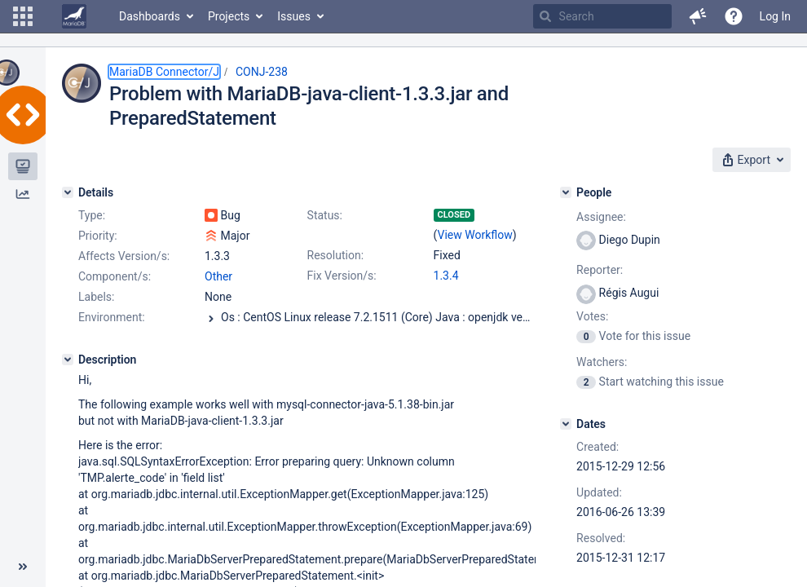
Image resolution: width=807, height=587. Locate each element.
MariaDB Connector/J (164, 71)
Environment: (111, 317)
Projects (228, 16)
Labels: (96, 296)
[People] (565, 192)
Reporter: (599, 269)
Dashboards (149, 16)
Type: (91, 215)
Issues (294, 16)
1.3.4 (446, 275)
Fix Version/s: (342, 275)
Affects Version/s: (124, 256)
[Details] (67, 192)
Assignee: (601, 216)
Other (218, 276)
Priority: (97, 235)
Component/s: (114, 276)
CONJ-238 (262, 71)
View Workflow (475, 234)
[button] (22, 16)
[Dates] (565, 424)
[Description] (67, 359)
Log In (775, 16)
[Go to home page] (74, 16)
